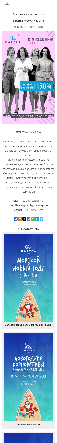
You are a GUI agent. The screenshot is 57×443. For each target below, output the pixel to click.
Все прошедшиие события (27, 14)
